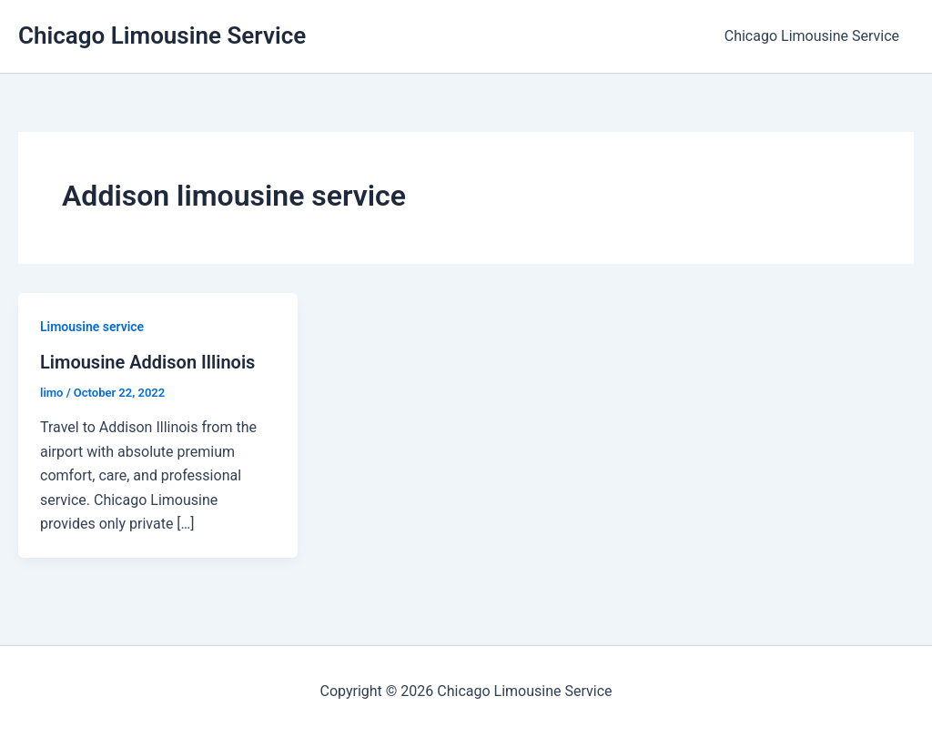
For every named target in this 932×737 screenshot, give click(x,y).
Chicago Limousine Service (162, 35)
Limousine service (92, 326)
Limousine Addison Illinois (147, 362)
